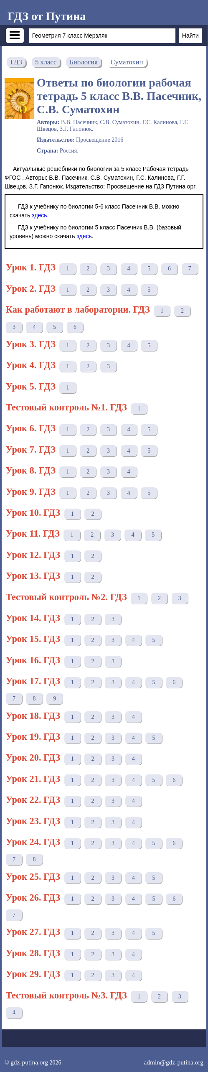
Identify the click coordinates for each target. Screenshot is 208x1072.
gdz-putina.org (29, 1062)
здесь (39, 215)
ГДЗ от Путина (47, 16)
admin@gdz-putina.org (173, 1062)
